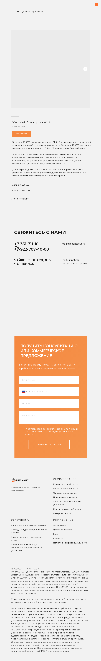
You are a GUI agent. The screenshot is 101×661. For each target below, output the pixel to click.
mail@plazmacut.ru (73, 243)
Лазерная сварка (62, 513)
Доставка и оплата (62, 529)
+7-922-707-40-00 (31, 249)
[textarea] (49, 417)
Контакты (58, 538)
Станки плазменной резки (67, 509)
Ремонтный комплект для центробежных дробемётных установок (26, 547)
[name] (49, 380)
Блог (55, 534)
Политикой (69, 429)
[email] (49, 403)
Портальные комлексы (65, 497)
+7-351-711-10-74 (27, 246)
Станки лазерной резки (65, 484)
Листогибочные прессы (65, 488)
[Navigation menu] (96, 4)
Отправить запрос (49, 444)
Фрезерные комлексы (65, 493)
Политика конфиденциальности (70, 543)
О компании (59, 525)
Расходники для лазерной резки (28, 525)
